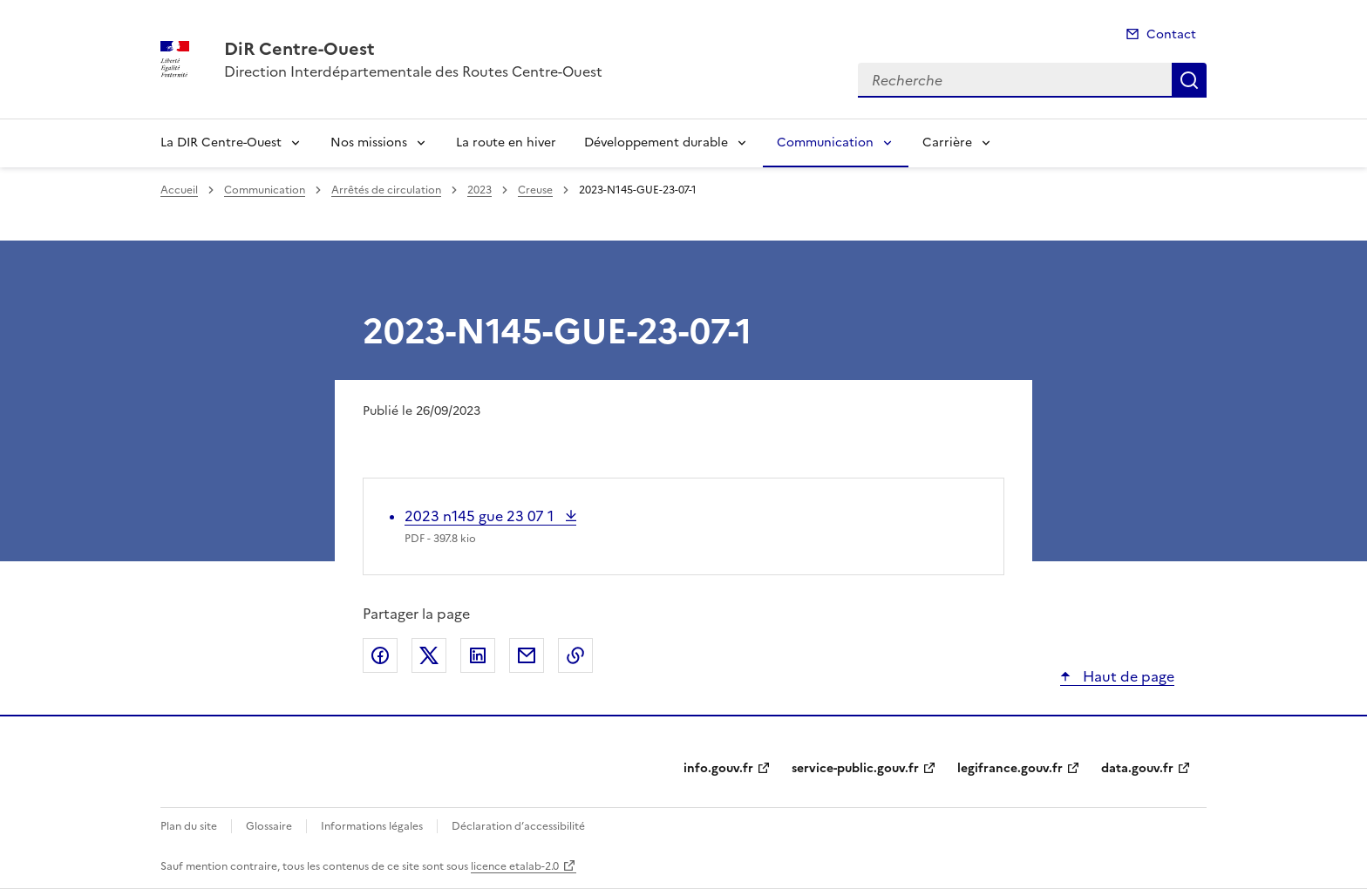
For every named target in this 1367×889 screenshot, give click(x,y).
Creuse (535, 190)
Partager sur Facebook (380, 655)
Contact (1171, 34)
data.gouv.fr (1137, 768)
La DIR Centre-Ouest (221, 142)
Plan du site (188, 826)
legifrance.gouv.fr (1010, 768)
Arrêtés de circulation (386, 190)
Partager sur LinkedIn (477, 655)
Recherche (1189, 80)
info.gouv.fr (718, 768)
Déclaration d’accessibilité (518, 826)
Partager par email (526, 655)
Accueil (179, 190)
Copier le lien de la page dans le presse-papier (575, 655)
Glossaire (269, 826)
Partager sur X (428, 655)
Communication (825, 142)
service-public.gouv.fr (855, 768)
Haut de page (1126, 676)
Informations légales (372, 826)
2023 (479, 190)
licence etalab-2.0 (515, 866)
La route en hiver (506, 142)
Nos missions (368, 142)
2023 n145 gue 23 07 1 (481, 516)
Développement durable (656, 142)
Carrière (947, 142)
